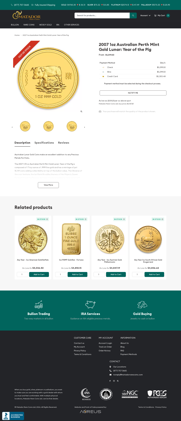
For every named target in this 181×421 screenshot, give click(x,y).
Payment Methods (128, 354)
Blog (122, 347)
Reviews (63, 142)
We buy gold (45, 25)
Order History (104, 350)
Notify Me (133, 93)
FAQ (122, 350)
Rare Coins (29, 25)
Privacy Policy (80, 350)
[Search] (133, 15)
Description (22, 142)
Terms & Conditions (82, 354)
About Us (124, 343)
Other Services (71, 25)
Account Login (105, 343)
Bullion (15, 25)
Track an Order (105, 347)
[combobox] (102, 15)
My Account (79, 347)
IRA (57, 25)
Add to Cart (39, 274)
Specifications (44, 142)
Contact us (79, 343)
